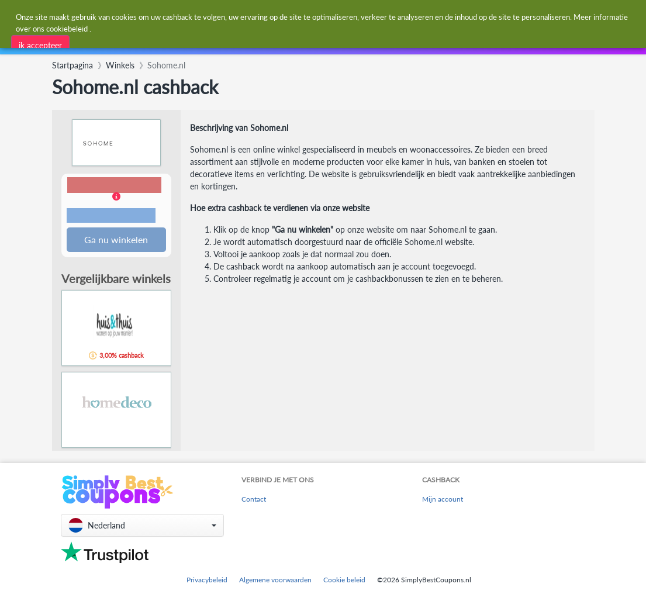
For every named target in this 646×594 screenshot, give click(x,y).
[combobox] (296, 16)
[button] (116, 201)
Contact (253, 499)
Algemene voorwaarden (275, 579)
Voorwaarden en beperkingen (111, 216)
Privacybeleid (206, 579)
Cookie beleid (344, 579)
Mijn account (442, 499)
